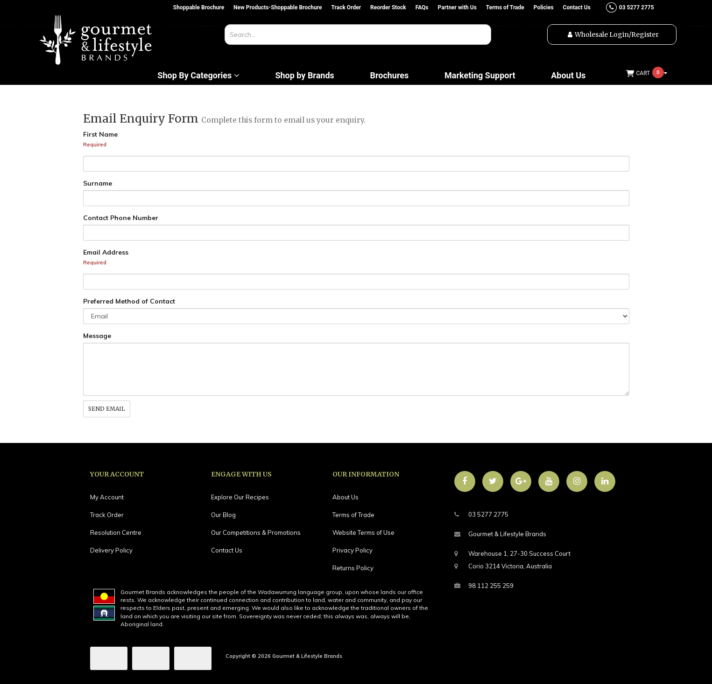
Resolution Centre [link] (115, 532)
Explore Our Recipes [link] (240, 497)
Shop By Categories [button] (198, 75)
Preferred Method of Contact (129, 301)
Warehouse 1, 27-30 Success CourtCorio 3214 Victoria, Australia (512, 558)
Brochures (389, 75)
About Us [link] (345, 497)
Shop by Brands (304, 75)
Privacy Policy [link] (352, 550)
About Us (568, 75)
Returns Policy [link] (353, 568)
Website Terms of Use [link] (363, 532)
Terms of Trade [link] (353, 514)
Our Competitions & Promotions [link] (256, 532)
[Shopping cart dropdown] (646, 73)
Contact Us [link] (226, 550)
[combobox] (358, 34)
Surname (97, 183)
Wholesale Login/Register (617, 34)
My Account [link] (107, 497)
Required (94, 144)
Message (97, 336)
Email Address (105, 252)
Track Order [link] (107, 514)
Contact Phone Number (120, 218)
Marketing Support (479, 75)
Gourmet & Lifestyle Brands (500, 534)
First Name (100, 134)
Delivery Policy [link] (111, 550)
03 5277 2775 (481, 514)
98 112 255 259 (484, 586)
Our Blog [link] (223, 514)
